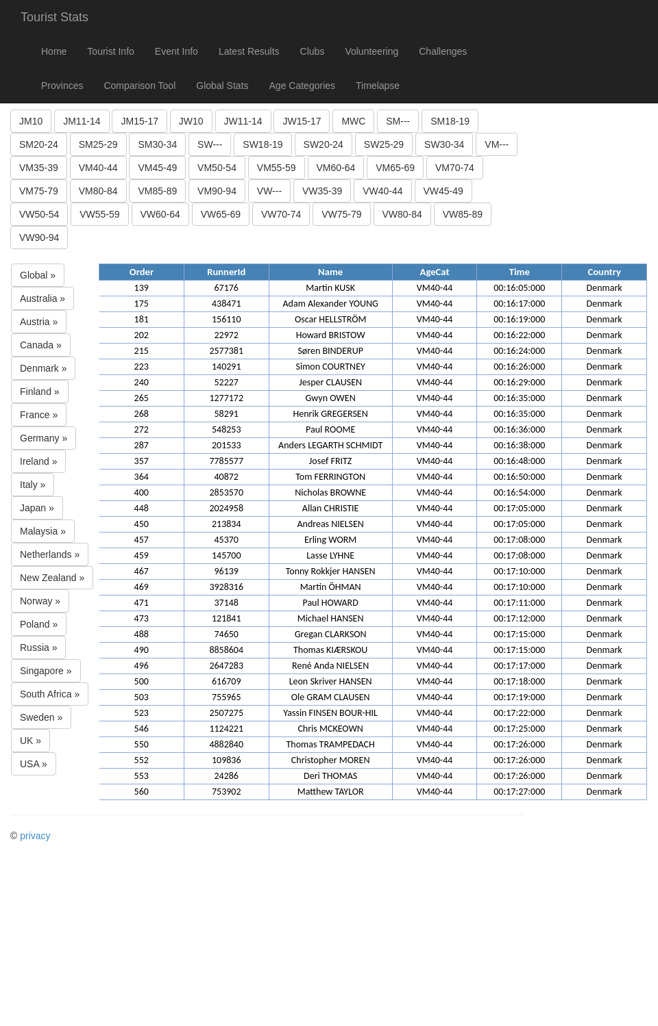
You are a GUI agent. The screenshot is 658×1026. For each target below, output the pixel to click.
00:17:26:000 (519, 744)
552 (141, 760)
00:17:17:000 (519, 665)
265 (141, 398)
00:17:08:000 (519, 540)
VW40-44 (382, 190)
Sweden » (41, 717)
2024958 (226, 508)
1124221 (226, 728)
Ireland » (38, 461)
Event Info (176, 51)
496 (141, 665)
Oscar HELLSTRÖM (331, 319)
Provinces (62, 85)
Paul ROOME (330, 429)
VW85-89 (463, 214)
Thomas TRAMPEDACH (331, 744)
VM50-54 (216, 167)
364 (141, 477)
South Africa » (50, 694)
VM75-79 (38, 190)
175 (141, 303)
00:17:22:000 (519, 713)
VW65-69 (221, 214)
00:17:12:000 (519, 618)
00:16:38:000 (519, 445)
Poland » (39, 624)
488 (141, 634)
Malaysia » (43, 531)
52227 (226, 382)
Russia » (38, 647)
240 (141, 382)
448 (141, 508)
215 (141, 351)
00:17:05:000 (519, 508)
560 (141, 791)
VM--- (497, 144)
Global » (38, 275)
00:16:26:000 (519, 366)
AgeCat (435, 272)
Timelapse (378, 85)
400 (141, 492)
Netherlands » (50, 554)
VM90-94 (216, 190)
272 (141, 429)
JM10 (30, 121)
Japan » (37, 507)
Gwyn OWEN (331, 398)
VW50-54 (39, 214)
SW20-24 (323, 144)
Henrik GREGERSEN (330, 414)
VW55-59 (99, 214)
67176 (226, 288)
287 (141, 445)
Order (142, 272)
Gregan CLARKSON (331, 634)
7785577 (226, 461)
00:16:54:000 (519, 492)
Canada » (41, 344)
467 (141, 571)
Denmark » (43, 368)
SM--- (398, 121)
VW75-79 (341, 214)
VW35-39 (322, 190)
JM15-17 (139, 121)
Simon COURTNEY (330, 366)
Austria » (39, 321)
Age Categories (302, 85)
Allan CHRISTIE (330, 508)
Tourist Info (110, 51)
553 (141, 776)
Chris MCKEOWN (330, 728)
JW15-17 (301, 121)
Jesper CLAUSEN (330, 382)
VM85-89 (157, 190)
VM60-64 (336, 167)
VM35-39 (38, 167)
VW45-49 (443, 190)
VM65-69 (395, 167)
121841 (226, 618)
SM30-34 (157, 144)
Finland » (40, 391)
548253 (226, 429)
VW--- (269, 190)
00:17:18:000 (519, 681)
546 (141, 728)
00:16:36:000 (519, 429)
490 (141, 650)
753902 (226, 791)
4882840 (226, 744)
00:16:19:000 (519, 319)
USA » (33, 763)
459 (141, 555)
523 (141, 713)
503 (141, 697)
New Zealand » (52, 577)
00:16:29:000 (519, 382)
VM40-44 (98, 167)
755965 (226, 697)
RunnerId (226, 272)
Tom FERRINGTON (330, 477)
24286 (226, 776)
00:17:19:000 (519, 697)
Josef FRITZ (330, 461)
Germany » (43, 438)
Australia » (42, 298)
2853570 (226, 492)
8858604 (226, 650)
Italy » (32, 484)
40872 (226, 477)
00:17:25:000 (519, 728)
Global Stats (222, 85)
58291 (226, 414)
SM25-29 (98, 144)
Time (519, 272)
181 (141, 319)
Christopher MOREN (330, 760)
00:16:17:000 (519, 303)
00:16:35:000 (519, 398)
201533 (226, 445)
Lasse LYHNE (330, 555)
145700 (226, 555)
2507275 (226, 713)
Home (53, 51)
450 (141, 524)
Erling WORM (330, 540)
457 (141, 540)
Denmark (604, 288)
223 (141, 366)
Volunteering (371, 51)
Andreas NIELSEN (330, 524)
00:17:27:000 (519, 791)
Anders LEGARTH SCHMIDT (330, 445)
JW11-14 (243, 121)
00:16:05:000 (519, 288)
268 (141, 414)
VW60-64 (160, 214)
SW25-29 (384, 144)
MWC (353, 121)
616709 (226, 681)
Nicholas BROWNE (330, 492)
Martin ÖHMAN (330, 587)
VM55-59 (276, 167)
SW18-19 (262, 144)
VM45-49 (157, 167)
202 (141, 335)
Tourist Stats (54, 17)
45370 (226, 540)
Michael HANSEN (330, 618)
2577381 (226, 351)
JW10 (191, 121)
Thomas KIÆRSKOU (330, 650)
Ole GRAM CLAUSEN (330, 697)
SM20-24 (38, 144)
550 (141, 744)
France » (39, 414)
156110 (226, 319)
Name (330, 272)
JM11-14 (81, 121)
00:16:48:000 (519, 461)
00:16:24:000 (519, 351)
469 (141, 587)
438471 (226, 303)
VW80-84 (402, 214)
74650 (226, 634)
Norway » (40, 600)
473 (141, 618)
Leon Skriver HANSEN (330, 681)
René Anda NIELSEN (330, 665)
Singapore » (46, 670)
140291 (226, 366)
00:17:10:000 (519, 571)
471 (141, 602)
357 (141, 461)
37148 (226, 602)
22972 (226, 335)
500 (141, 681)
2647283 (226, 665)
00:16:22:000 (519, 335)
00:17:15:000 (519, 634)
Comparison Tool (139, 85)
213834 (226, 524)
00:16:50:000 (519, 477)
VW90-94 (39, 237)
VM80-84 (98, 190)
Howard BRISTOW (330, 335)
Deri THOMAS (330, 776)
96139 (226, 571)
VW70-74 (281, 214)
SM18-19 (450, 121)
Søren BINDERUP (330, 351)
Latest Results (249, 51)
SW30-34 (444, 144)
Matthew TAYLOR (330, 791)
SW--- (209, 144)
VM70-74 (454, 167)
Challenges (443, 51)
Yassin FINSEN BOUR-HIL (330, 713)
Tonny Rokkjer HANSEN (331, 571)
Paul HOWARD (330, 602)
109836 (226, 760)
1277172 (226, 398)
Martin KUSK (330, 288)
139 (141, 288)
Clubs (312, 51)
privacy (35, 835)
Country (604, 272)
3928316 (226, 587)
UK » (30, 740)
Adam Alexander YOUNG (330, 303)
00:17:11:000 (519, 602)
